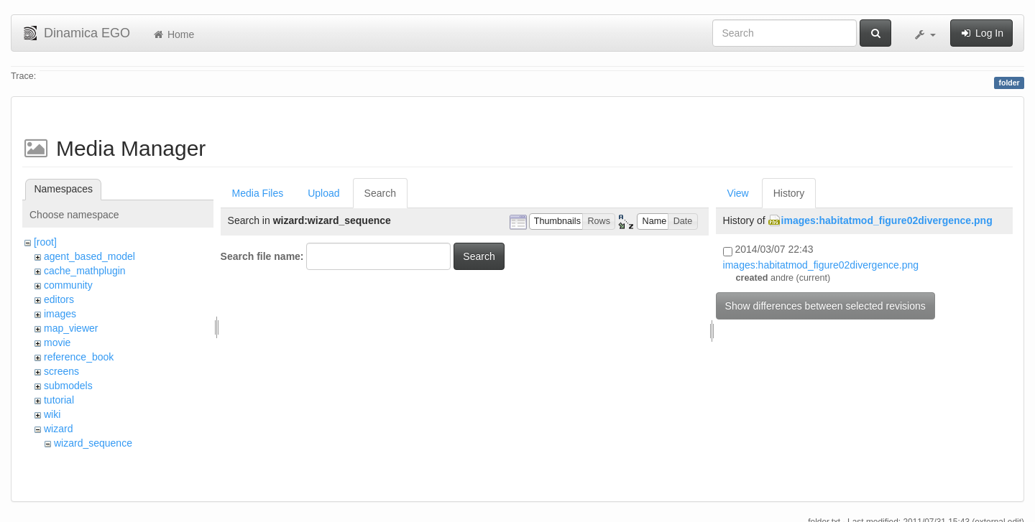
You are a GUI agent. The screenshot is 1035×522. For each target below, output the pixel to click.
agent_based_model (89, 256)
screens (61, 371)
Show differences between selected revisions (825, 306)
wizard (58, 428)
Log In (981, 33)
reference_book (79, 357)
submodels (68, 385)
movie (57, 342)
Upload (323, 193)
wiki (52, 414)
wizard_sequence (93, 443)
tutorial (59, 400)
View (738, 193)
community (68, 285)
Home (173, 34)
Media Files (258, 193)
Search (380, 193)
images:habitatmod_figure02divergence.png (887, 220)
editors (59, 299)
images (60, 314)
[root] (45, 242)
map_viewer (71, 328)
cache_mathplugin (85, 270)
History (789, 193)
